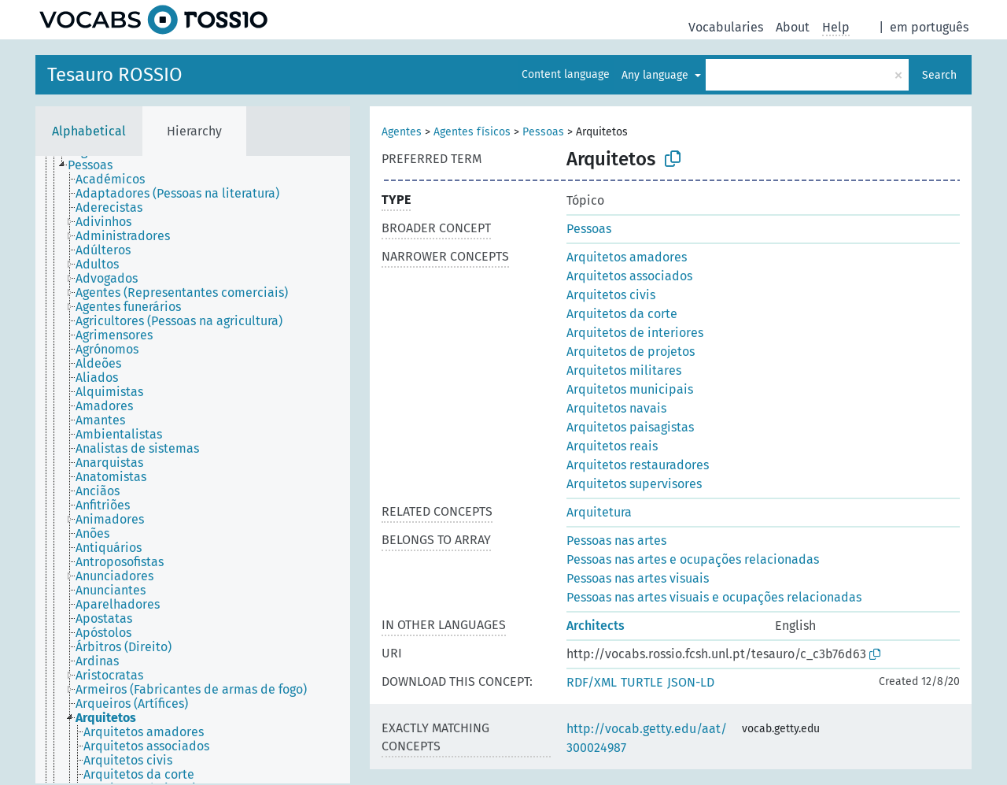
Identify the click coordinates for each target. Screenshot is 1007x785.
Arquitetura (599, 512)
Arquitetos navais (616, 408)
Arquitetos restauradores (637, 464)
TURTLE (642, 682)
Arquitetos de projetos (630, 351)
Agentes (402, 132)
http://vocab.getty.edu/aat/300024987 (646, 738)
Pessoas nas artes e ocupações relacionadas (692, 559)
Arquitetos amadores (626, 257)
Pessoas (543, 132)
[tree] (192, 469)
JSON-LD (690, 682)
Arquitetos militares (623, 370)
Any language (657, 75)
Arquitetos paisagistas (630, 427)
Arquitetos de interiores (634, 332)
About (793, 27)
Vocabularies (725, 27)
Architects (595, 625)
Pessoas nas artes (616, 540)
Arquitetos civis (610, 294)
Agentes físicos (472, 132)
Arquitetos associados (629, 275)
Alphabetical (89, 131)
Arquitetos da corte (621, 313)
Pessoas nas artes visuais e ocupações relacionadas (713, 597)
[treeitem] (97, 165)
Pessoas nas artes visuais (637, 578)
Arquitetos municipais (629, 389)
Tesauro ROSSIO (115, 75)
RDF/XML (591, 682)
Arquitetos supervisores (634, 483)
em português (929, 27)
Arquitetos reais (612, 446)
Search (939, 75)
